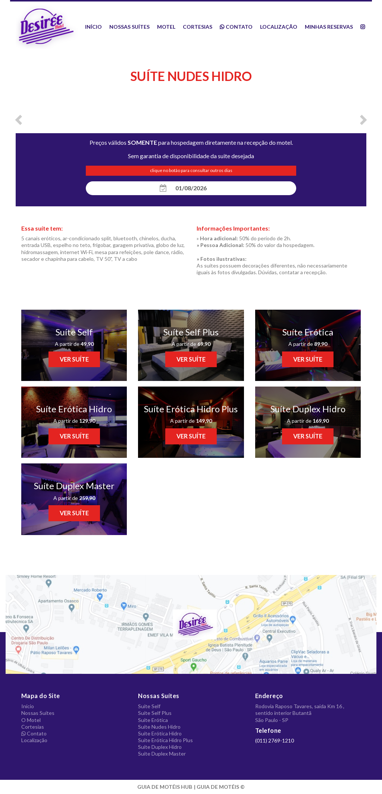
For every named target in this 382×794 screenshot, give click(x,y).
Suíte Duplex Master (162, 753)
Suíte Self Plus (155, 713)
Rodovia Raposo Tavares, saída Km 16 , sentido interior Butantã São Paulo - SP (299, 713)
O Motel (31, 720)
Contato (236, 27)
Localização (278, 27)
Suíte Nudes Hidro (159, 726)
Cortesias (197, 27)
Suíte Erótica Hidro (160, 733)
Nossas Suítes (129, 27)
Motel (166, 27)
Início (93, 27)
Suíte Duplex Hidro (160, 747)
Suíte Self (149, 706)
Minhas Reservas (329, 27)
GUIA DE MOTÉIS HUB (164, 787)
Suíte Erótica (153, 720)
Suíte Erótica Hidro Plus (165, 740)
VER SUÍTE (74, 359)
